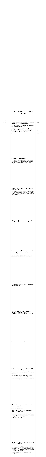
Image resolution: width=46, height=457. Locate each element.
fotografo (19, 189)
